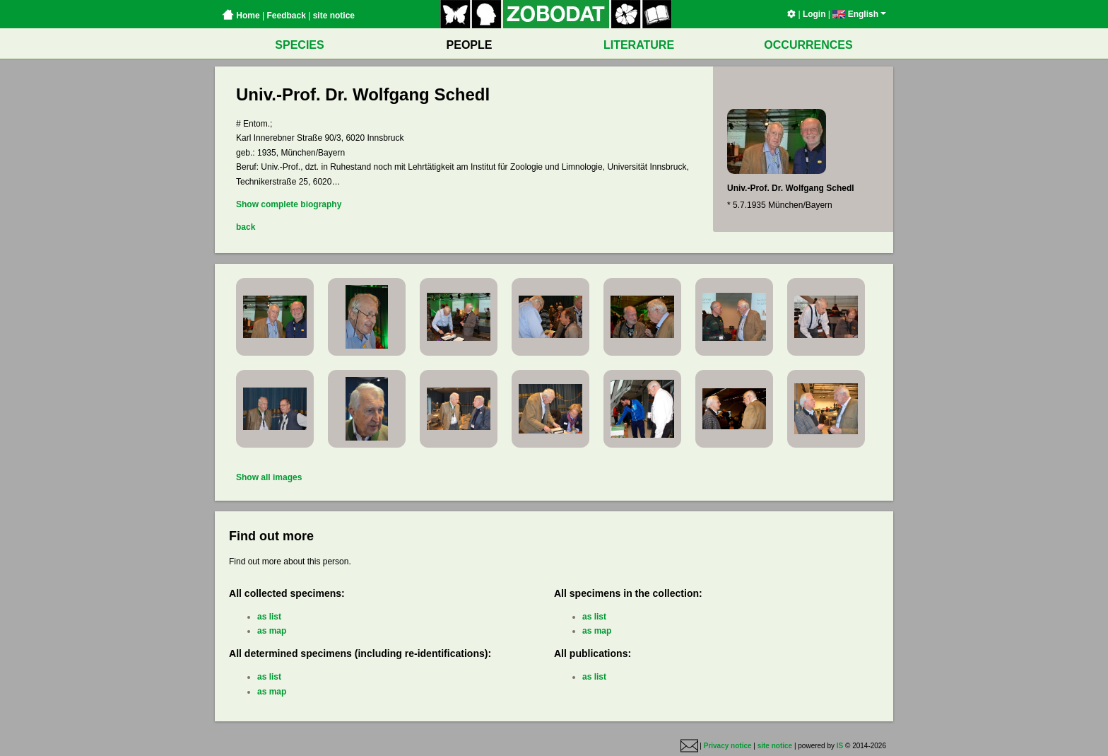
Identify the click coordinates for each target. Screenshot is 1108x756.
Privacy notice (728, 746)
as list (269, 617)
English (859, 14)
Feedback (285, 16)
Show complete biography (288, 204)
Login (814, 14)
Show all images (269, 477)
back (245, 227)
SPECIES (299, 45)
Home (241, 16)
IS (840, 746)
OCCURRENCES (808, 45)
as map (271, 631)
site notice (334, 16)
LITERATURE (638, 45)
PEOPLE (470, 45)
